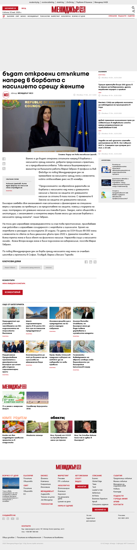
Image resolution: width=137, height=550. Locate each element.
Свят (17, 16)
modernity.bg (34, 2)
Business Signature (99, 499)
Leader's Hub (97, 490)
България (10, 16)
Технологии (45, 16)
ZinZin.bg (70, 2)
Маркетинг (55, 16)
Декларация (91, 521)
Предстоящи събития (122, 478)
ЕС (25, 494)
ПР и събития (63, 481)
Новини (116, 489)
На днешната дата (63, 498)
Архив (94, 501)
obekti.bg (60, 2)
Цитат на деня (64, 501)
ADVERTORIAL (106, 160)
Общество (28, 481)
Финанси (44, 478)
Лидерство (45, 494)
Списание (113, 16)
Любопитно (66, 16)
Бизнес (23, 16)
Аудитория (90, 518)
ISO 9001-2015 (123, 518)
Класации (62, 491)
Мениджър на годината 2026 (119, 485)
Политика (28, 478)
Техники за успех (48, 497)
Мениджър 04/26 (101, 2)
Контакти (118, 504)
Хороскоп (62, 494)
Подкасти (122, 16)
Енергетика (46, 484)
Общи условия (8, 537)
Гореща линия (120, 499)
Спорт (78, 478)
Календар (117, 492)
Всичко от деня (78, 16)
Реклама (61, 478)
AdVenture (96, 493)
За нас (89, 515)
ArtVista (95, 496)
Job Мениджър (47, 500)
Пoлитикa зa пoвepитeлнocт (29, 537)
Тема (94, 484)
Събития (131, 16)
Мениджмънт (33, 16)
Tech (94, 487)
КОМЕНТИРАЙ (12, 292)
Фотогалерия (63, 488)
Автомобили (81, 475)
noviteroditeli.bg (48, 2)
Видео (78, 481)
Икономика (45, 487)
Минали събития (120, 481)
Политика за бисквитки (53, 537)
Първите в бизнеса (84, 2)
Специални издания (100, 504)
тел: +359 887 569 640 (30, 532)
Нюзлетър (81, 486)
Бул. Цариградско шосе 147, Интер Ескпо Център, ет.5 (43, 529)
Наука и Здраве (65, 505)
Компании (45, 481)
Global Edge (97, 481)
